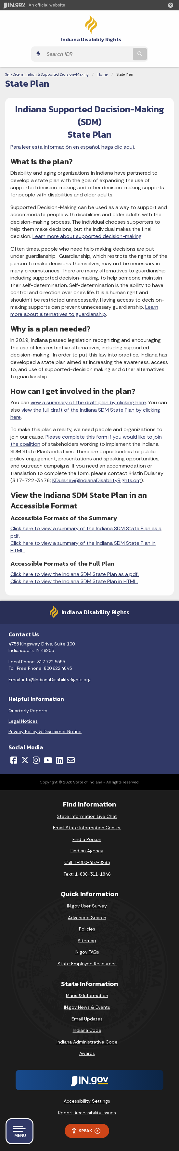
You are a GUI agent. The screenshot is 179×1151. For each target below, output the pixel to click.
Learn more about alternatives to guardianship (84, 311)
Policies (87, 929)
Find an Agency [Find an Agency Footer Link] (86, 851)
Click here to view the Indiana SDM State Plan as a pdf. (74, 574)
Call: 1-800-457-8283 (87, 862)
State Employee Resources (87, 964)
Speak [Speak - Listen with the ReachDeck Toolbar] (85, 1131)
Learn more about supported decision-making (87, 236)
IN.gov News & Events (87, 1007)
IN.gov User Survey (87, 906)
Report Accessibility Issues (87, 1113)
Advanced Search (87, 917)
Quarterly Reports (27, 711)
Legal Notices (23, 721)
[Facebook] (13, 760)
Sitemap (87, 941)
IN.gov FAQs (87, 952)
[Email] (71, 760)
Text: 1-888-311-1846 (86, 874)
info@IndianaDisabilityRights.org (56, 679)
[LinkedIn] (59, 760)
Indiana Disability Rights (91, 39)
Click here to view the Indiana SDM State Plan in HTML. (74, 581)
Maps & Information (87, 995)
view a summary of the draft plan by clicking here (88, 402)
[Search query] (87, 54)
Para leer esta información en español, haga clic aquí (72, 147)
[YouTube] (48, 760)
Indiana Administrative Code (87, 1042)
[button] (172, 5)
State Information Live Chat (87, 816)
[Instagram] (36, 760)
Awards (87, 1053)
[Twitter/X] (25, 760)
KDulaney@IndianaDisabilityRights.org (96, 480)
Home (102, 74)
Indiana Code (87, 1030)
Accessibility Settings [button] (87, 1101)
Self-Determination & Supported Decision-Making (46, 74)
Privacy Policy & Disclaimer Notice (45, 731)
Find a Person (86, 839)
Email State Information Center (87, 828)
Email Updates (87, 1019)
